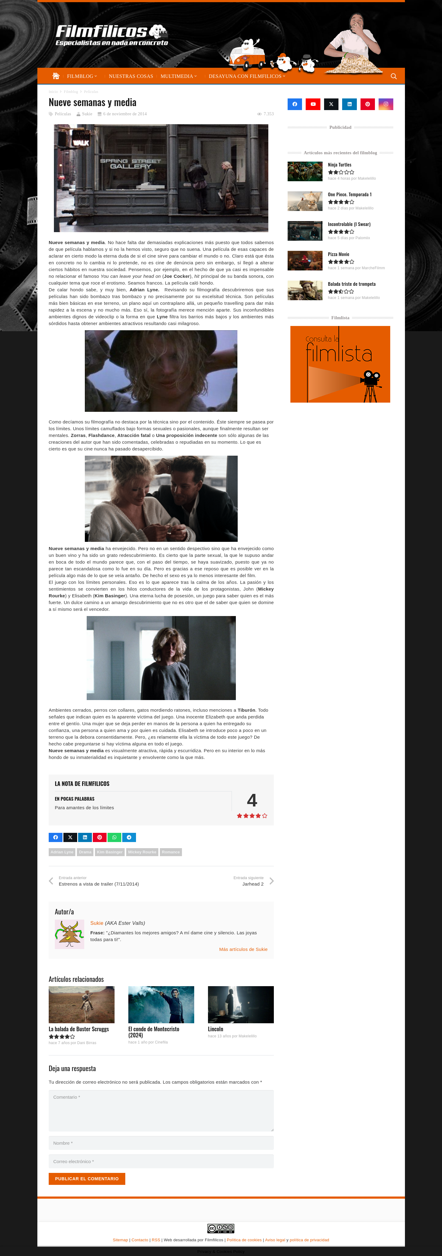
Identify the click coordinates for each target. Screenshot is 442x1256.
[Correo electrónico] (161, 1161)
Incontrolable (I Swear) (349, 223)
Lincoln (215, 1029)
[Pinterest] (368, 104)
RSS (156, 1240)
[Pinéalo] (100, 837)
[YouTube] (313, 104)
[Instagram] (386, 104)
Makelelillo (248, 1036)
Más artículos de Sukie (243, 949)
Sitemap (120, 1240)
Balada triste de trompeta (352, 283)
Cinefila (161, 1042)
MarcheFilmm (373, 268)
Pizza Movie (338, 253)
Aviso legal (275, 1240)
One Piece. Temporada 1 (350, 194)
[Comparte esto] (55, 837)
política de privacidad (309, 1240)
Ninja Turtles (339, 164)
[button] (95, 76)
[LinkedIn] (349, 104)
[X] (331, 104)
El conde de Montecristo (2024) (153, 1032)
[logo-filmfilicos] (112, 35)
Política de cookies (244, 1240)
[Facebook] (295, 104)
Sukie (87, 114)
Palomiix (362, 238)
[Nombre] (161, 1143)
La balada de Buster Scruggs (79, 1029)
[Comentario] (161, 1111)
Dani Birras (86, 1043)
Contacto (140, 1240)
